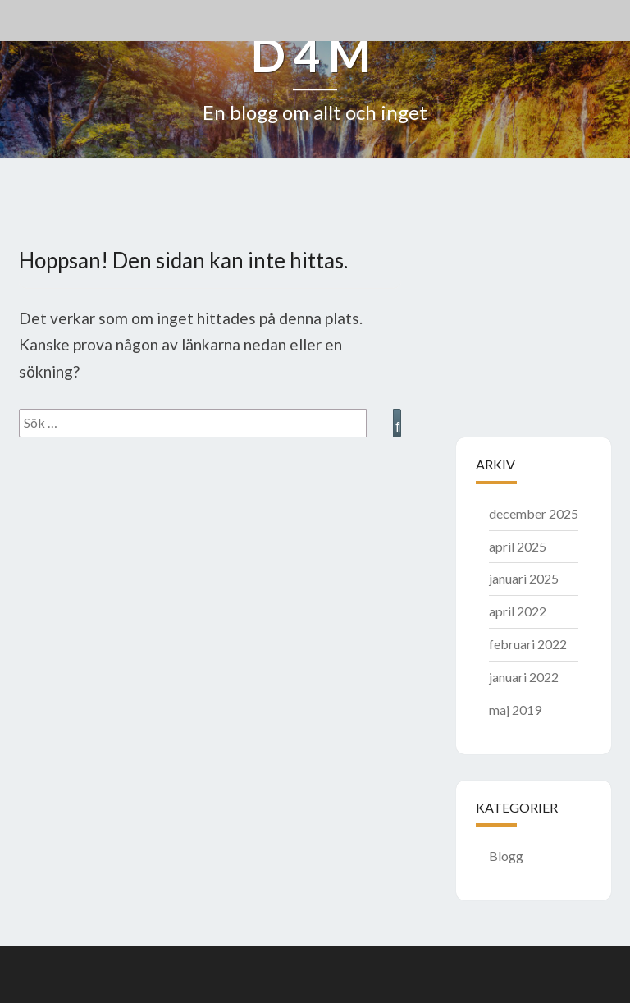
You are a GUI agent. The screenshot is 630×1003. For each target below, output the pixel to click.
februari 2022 (528, 644)
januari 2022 (524, 677)
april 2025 (517, 546)
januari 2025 (524, 578)
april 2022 (517, 611)
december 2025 (533, 513)
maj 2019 (515, 709)
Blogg (506, 855)
